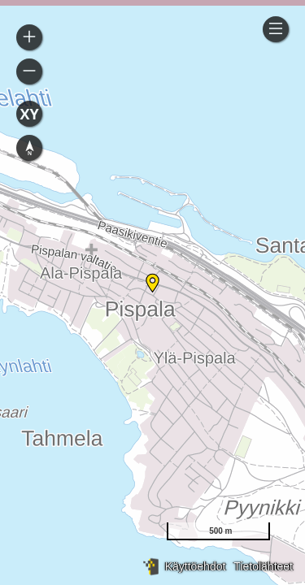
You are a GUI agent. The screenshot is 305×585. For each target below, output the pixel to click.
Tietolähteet (263, 566)
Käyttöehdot (195, 566)
